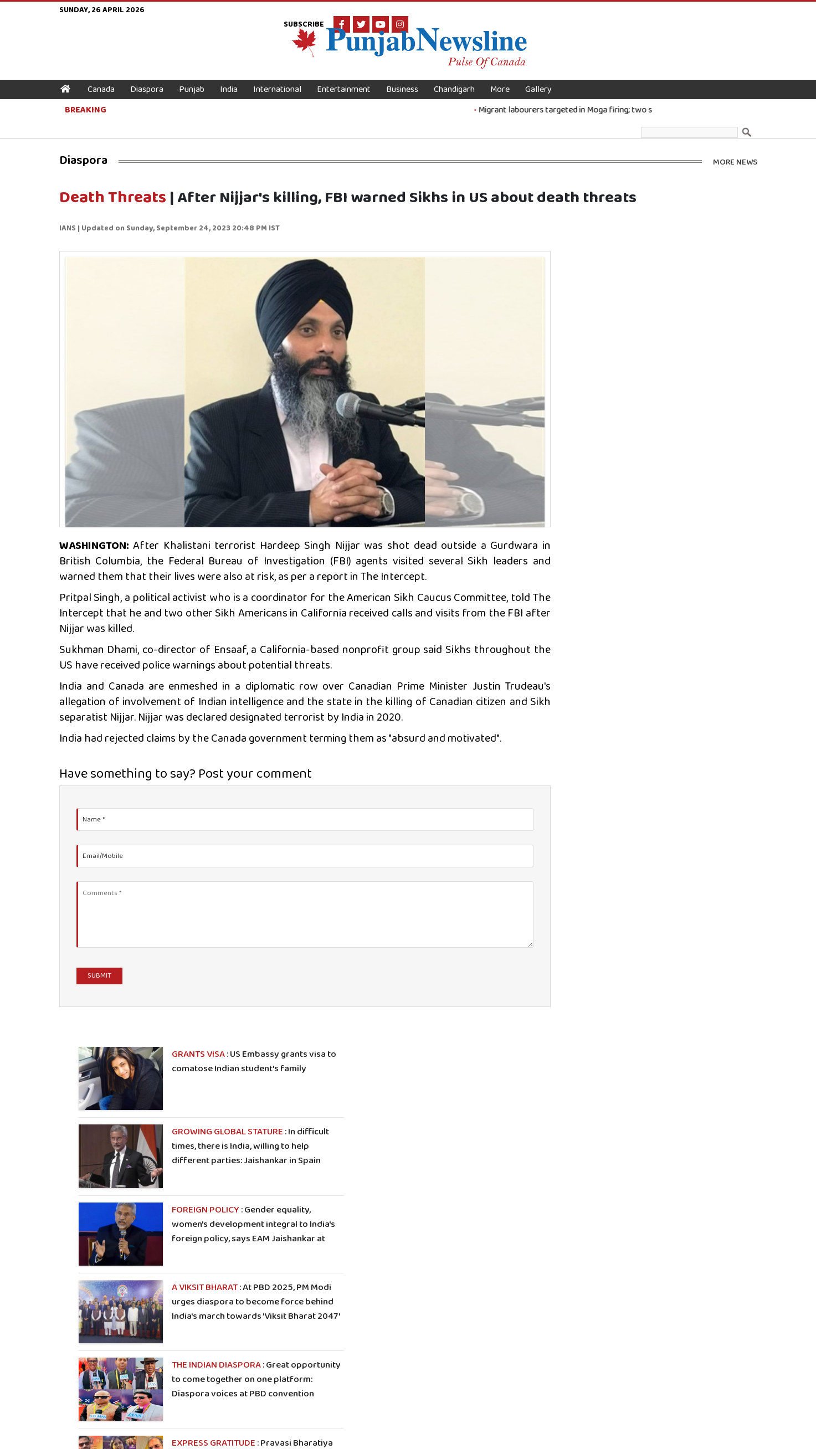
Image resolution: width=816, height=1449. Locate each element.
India (235, 77)
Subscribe (653, 13)
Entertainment (350, 77)
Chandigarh (460, 77)
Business (409, 77)
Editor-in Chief (454, 1333)
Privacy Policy (520, 1433)
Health (257, 1348)
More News (735, 132)
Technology (362, 1333)
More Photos (730, 1009)
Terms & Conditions (459, 1433)
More (506, 77)
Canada (107, 77)
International (284, 77)
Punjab (198, 77)
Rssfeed (442, 1362)
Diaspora (153, 77)
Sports (257, 1333)
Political (356, 1362)
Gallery (545, 77)
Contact (442, 1348)
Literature (360, 1348)
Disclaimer (565, 1433)
